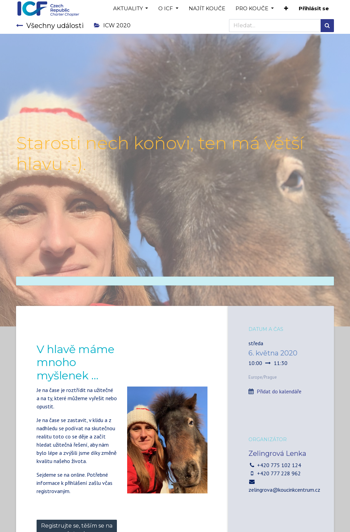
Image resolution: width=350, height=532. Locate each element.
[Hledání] (327, 25)
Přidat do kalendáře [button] (279, 391)
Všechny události (50, 26)
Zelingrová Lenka (277, 453)
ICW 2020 (112, 25)
